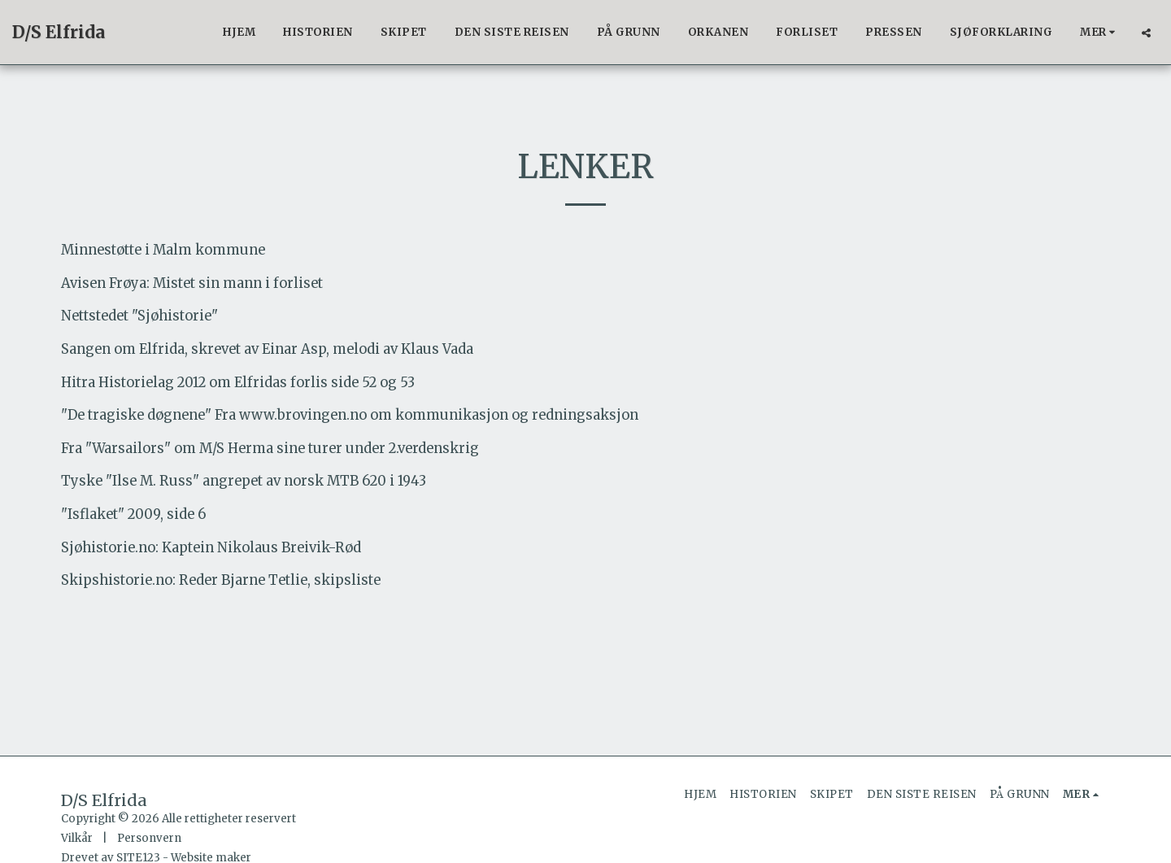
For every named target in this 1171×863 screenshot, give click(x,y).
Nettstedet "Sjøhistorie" (139, 316)
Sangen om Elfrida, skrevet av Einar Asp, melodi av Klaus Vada (267, 349)
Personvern (149, 838)
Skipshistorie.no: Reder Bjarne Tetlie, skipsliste (221, 580)
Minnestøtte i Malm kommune (163, 250)
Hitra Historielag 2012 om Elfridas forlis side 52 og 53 (238, 382)
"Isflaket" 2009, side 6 (134, 514)
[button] (1146, 32)
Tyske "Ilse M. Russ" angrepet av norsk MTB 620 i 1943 (243, 481)
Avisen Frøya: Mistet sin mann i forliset (192, 283)
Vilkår (77, 838)
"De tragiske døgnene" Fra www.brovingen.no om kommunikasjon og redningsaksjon (349, 415)
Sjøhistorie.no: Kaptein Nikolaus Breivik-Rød (211, 547)
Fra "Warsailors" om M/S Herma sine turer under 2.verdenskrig (270, 448)
